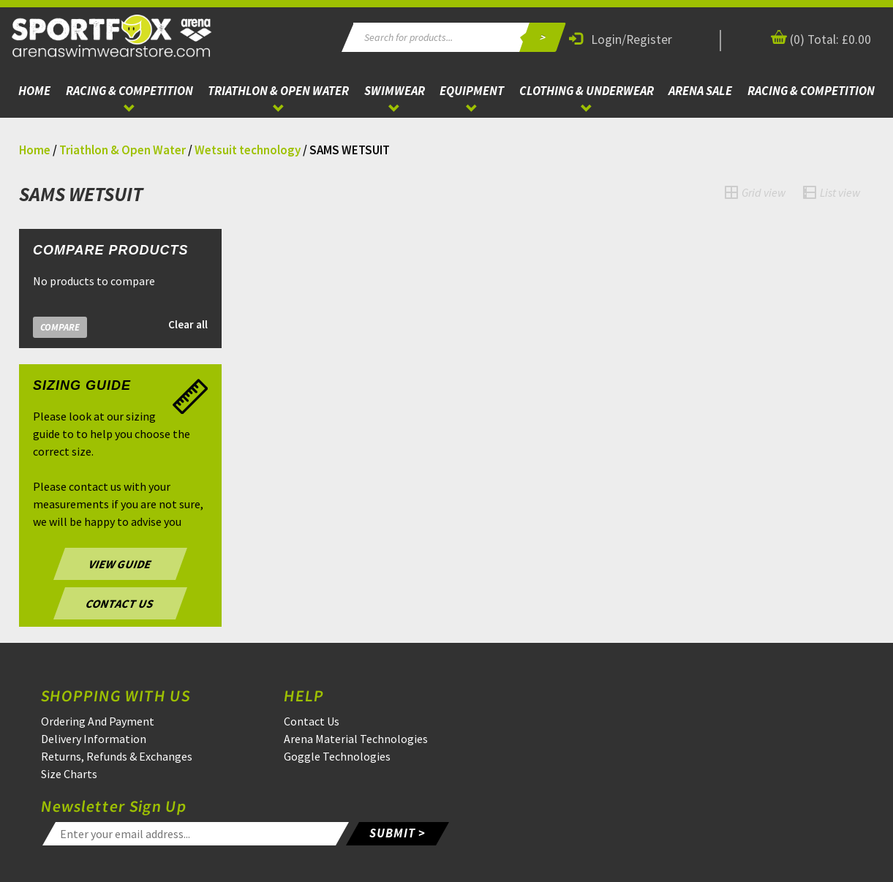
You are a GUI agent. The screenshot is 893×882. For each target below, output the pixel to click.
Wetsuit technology (248, 150)
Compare (60, 327)
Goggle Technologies (337, 756)
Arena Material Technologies (356, 738)
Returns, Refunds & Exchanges (116, 756)
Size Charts (69, 773)
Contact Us (311, 721)
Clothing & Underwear (586, 91)
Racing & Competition (129, 91)
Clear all (188, 324)
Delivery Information (93, 738)
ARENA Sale (700, 91)
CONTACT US (120, 603)
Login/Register (620, 39)
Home (34, 91)
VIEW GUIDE (120, 564)
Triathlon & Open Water (278, 91)
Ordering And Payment (97, 721)
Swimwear (394, 91)
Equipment (472, 91)
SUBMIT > (397, 833)
